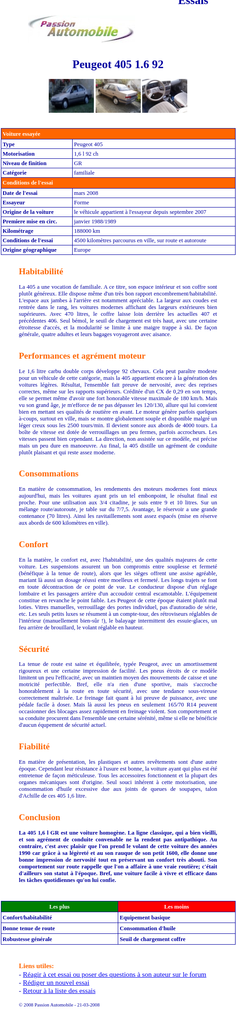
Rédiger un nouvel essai (56, 982)
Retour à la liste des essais (59, 990)
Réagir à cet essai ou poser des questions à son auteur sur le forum (114, 974)
